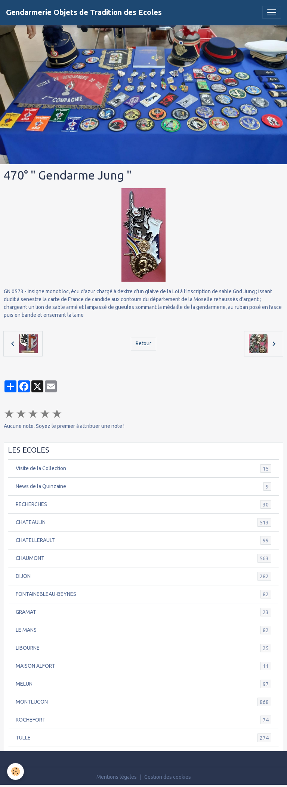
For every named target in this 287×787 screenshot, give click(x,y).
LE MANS (143, 630)
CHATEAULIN (143, 522)
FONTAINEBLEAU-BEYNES (143, 594)
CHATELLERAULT (143, 540)
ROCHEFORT (143, 720)
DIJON (143, 576)
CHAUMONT (143, 558)
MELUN (143, 684)
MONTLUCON (143, 702)
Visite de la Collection (143, 468)
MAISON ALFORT (143, 666)
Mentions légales (116, 777)
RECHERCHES (143, 504)
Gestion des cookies (167, 777)
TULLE (143, 738)
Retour (143, 343)
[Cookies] (15, 771)
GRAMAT (143, 612)
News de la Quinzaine (143, 486)
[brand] (84, 12)
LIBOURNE (143, 648)
